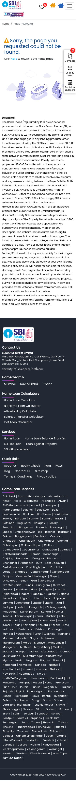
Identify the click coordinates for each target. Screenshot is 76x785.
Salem (7, 700)
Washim (21, 753)
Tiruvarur (23, 731)
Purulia (36, 687)
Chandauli (9, 541)
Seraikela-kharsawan (17, 705)
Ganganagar (60, 572)
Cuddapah (49, 549)
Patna (48, 682)
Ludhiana (64, 634)
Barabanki (44, 514)
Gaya (53, 576)
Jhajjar (37, 603)
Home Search (53, 6)
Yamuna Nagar (12, 758)
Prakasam (62, 682)
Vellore (22, 745)
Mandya (39, 643)
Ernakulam (57, 567)
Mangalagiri (56, 643)
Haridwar (22, 589)
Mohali (34, 651)
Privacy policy (46, 477)
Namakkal (25, 665)
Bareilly (7, 518)
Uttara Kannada (13, 740)
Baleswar (43, 510)
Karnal (39, 616)
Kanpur (7, 616)
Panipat (24, 682)
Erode (7, 572)
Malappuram (11, 643)
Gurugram (43, 585)
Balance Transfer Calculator (24, 417)
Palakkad (56, 678)
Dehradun (22, 558)
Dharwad (53, 558)
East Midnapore (13, 567)
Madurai (8, 638)
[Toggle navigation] (69, 6)
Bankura (28, 514)
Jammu (8, 603)
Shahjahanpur (43, 705)
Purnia (24, 687)
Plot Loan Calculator (18, 422)
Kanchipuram (29, 612)
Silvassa (51, 709)
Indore (25, 594)
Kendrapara (29, 620)
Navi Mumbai (29, 384)
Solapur (29, 713)
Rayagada (22, 696)
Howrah (60, 589)
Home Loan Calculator (20, 400)
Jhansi (49, 603)
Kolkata (43, 625)
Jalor (47, 598)
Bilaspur (63, 532)
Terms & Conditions (18, 477)
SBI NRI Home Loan (17, 449)
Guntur (29, 585)
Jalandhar (9, 598)
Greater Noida (12, 585)
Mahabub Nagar (27, 638)
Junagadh (35, 607)
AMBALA (8, 505)
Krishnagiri (55, 629)
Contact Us (23, 471)
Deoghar (38, 558)
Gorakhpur (47, 581)
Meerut (7, 651)
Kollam (55, 625)
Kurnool (8, 634)
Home (5, 23)
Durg (39, 563)
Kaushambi (10, 620)
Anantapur (50, 505)
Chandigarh (27, 541)
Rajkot (20, 691)
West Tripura (61, 753)
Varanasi (9, 745)
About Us (10, 466)
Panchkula (9, 682)
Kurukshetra (24, 634)
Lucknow (49, 634)
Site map (41, 471)
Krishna (40, 629)
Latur (38, 634)
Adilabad (9, 496)
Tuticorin (55, 731)
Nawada (41, 669)
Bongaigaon (23, 536)
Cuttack (65, 549)
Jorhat (21, 607)
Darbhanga (51, 554)
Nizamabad (26, 674)
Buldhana (41, 536)
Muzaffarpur (54, 656)
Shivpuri (28, 709)
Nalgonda (9, 665)
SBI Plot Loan (12, 444)
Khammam (47, 620)
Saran (47, 700)
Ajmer (7, 501)
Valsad (61, 740)
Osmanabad (38, 678)
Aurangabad (11, 510)
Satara (58, 700)
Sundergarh (10, 722)
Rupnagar (60, 696)
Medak (57, 647)
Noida (41, 674)
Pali (68, 678)
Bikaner (50, 532)
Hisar (34, 589)
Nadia (19, 660)
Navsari (28, 669)
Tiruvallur (8, 731)
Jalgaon (24, 598)
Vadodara (33, 740)
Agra (21, 496)
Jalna (37, 598)
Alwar (62, 501)
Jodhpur (8, 607)
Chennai (63, 541)
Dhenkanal (10, 563)
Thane (47, 384)
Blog (7, 471)
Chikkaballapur (31, 545)
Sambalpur (21, 700)
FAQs (59, 466)
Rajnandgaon (36, 691)
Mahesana (48, 638)
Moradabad (49, 651)
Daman (35, 554)
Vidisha (35, 745)
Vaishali (48, 740)
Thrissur (63, 722)
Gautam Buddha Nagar (31, 576)
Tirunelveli (44, 727)
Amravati (22, 505)
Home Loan (12, 438)
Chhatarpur (10, 545)
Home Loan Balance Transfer (45, 438)
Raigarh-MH (51, 687)
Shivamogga (11, 709)
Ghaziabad (10, 581)
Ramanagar (56, 691)
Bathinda (8, 523)
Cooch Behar (30, 549)
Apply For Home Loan (61, 6)
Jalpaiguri (59, 598)
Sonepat (42, 713)
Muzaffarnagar (33, 656)
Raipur (66, 687)
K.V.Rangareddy (55, 607)
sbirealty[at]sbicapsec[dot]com (22, 369)
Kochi (6, 625)
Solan (16, 713)
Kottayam (9, 629)
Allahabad (48, 501)
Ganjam (8, 576)
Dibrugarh (26, 563)
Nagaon (31, 660)
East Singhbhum (36, 567)
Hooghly (46, 589)
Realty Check (30, 466)
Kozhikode (25, 629)
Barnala (47, 518)
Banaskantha (11, 514)
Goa (34, 581)
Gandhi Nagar (39, 572)
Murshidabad (11, 656)
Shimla (60, 705)
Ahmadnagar (36, 496)
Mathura (25, 647)
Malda (27, 643)
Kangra (46, 612)
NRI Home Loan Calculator (22, 406)
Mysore (7, 660)
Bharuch (41, 527)
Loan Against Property (41, 444)
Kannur (58, 612)
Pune (6, 687)
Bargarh (20, 518)
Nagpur (45, 660)
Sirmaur (64, 709)
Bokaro (7, 536)
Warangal (55, 749)
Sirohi (6, 713)
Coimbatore (11, 549)
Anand (35, 505)
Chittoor (49, 545)
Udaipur (8, 736)
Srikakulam (52, 718)
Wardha (8, 753)
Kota (66, 625)
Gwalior (8, 589)
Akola (17, 501)
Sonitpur (8, 718)
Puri (14, 687)
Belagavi (40, 523)
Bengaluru (9, 527)
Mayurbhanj (42, 647)
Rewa (35, 696)
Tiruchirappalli (25, 727)
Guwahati (59, 585)
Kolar (16, 625)
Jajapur (64, 594)
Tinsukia (8, 727)
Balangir (28, 510)
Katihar (51, 616)
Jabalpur (39, 594)
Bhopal (7, 532)
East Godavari (54, 563)
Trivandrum (39, 731)
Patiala (37, 682)
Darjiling (8, 558)
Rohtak (46, 696)
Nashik (53, 665)
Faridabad (20, 572)
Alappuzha (31, 501)
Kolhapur (29, 625)
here (14, 59)
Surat (24, 722)
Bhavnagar (57, 527)
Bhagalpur (26, 527)
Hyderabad (10, 594)
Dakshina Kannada (15, 554)
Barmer (34, 518)
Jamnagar (23, 603)
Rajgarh (8, 691)
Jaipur (52, 594)
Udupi (50, 736)
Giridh (24, 581)
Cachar (55, 536)
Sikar (39, 709)
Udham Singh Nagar (29, 736)
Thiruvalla (49, 722)
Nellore (55, 669)
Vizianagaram (36, 749)
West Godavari (40, 753)
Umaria (61, 736)
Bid (40, 532)
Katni (62, 616)
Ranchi (7, 696)
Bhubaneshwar (25, 532)
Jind (59, 603)
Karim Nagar (23, 616)
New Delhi (9, 674)
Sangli (36, 700)
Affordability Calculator (20, 411)
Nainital (58, 660)
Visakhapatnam (13, 749)
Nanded (40, 665)
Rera (48, 466)
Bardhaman (62, 514)
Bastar (59, 518)
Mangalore (10, 647)
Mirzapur (21, 651)
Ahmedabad (56, 496)
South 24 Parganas (29, 718)
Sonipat (56, 713)
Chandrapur (46, 541)
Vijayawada (51, 745)
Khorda (62, 620)
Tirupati (59, 727)
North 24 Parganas (15, 678)
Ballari (56, 510)
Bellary (53, 523)
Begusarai (24, 523)
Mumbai (10, 384)
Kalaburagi (10, 612)
